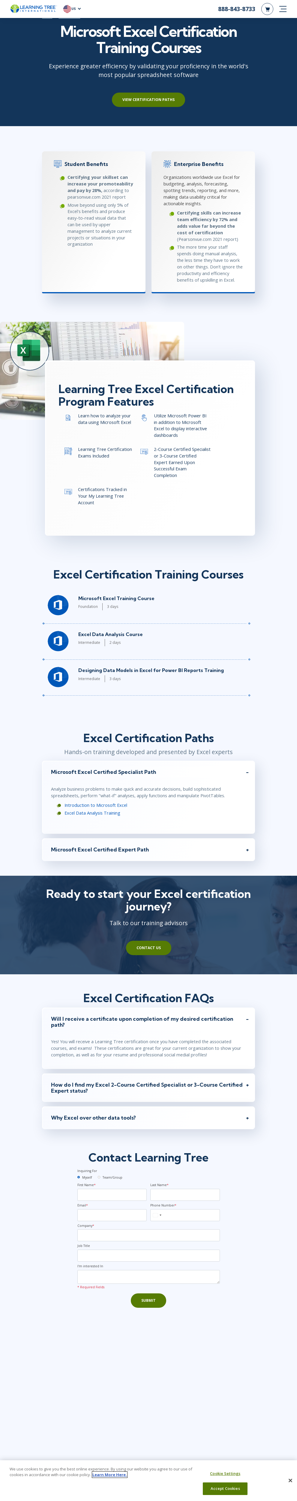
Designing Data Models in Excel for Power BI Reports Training (150, 672)
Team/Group (112, 1180)
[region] (148, 1480)
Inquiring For (87, 1174)
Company (85, 1228)
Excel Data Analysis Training (91, 815)
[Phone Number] (185, 1218)
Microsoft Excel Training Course (115, 600)
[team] (99, 1180)
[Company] (148, 1238)
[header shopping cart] (267, 9)
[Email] (112, 1218)
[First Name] (112, 1197)
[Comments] (148, 1279)
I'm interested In (90, 1269)
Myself (87, 1180)
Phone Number (163, 1208)
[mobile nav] (282, 9)
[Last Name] (185, 1197)
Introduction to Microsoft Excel (94, 807)
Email (82, 1208)
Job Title (83, 1249)
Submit (148, 1303)
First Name (86, 1188)
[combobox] (157, 1218)
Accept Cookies (225, 1488)
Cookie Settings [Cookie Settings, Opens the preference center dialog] (225, 1473)
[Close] (290, 1480)
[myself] (78, 1180)
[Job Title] (148, 1259)
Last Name (159, 1188)
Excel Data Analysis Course (109, 636)
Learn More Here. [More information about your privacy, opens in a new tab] (109, 1474)
